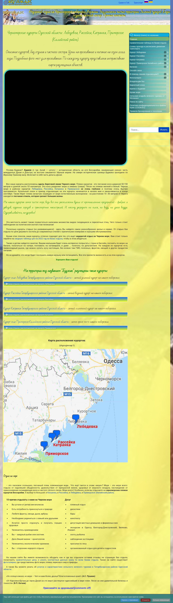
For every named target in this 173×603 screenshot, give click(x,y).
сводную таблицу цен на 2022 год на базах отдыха (39, 223)
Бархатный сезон (137, 85)
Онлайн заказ (136, 70)
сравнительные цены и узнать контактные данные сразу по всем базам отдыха (57, 544)
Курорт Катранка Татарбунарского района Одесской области (34, 292)
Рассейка (48, 173)
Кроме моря (135, 92)
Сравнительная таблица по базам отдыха (148, 43)
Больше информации (161, 600)
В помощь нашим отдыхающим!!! (144, 74)
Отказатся (145, 600)
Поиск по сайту (136, 102)
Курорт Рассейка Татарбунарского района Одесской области (34, 277)
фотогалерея (10, 546)
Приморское (74, 173)
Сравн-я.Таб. (124, 3)
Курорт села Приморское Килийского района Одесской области (36, 306)
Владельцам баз (137, 81)
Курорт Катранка (137, 59)
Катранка (60, 173)
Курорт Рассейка (137, 56)
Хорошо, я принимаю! (129, 600)
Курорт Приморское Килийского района (147, 63)
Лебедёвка (75, 477)
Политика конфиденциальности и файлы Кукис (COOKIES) (113, 593)
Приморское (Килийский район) (98, 477)
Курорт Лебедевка (138, 52)
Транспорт (138, 3)
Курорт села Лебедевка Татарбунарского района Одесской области (37, 262)
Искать (163, 129)
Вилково (133, 67)
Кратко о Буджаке (137, 89)
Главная (133, 39)
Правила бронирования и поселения (146, 111)
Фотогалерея (135, 78)
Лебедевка (37, 173)
